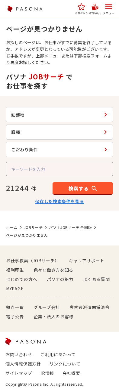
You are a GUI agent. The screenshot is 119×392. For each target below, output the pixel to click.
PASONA (25, 9)
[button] (81, 9)
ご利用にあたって (58, 354)
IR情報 (47, 373)
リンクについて (65, 364)
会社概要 (71, 373)
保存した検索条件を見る (59, 201)
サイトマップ (18, 373)
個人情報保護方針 (23, 364)
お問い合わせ (18, 354)
